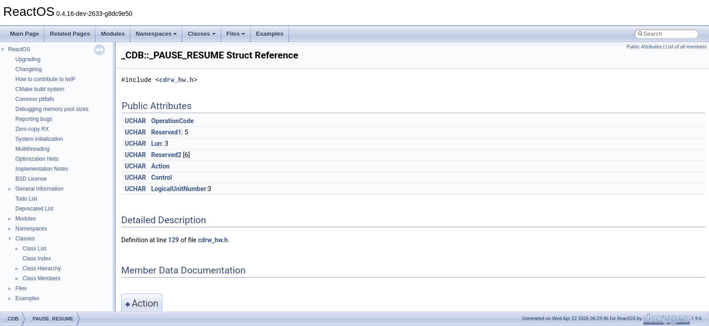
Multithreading (32, 149)
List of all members (686, 47)
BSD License (31, 179)
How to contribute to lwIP (45, 79)
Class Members (41, 278)
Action (160, 166)
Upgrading (27, 59)
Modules (113, 33)
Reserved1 (166, 132)
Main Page (24, 33)
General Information (39, 189)
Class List (34, 248)
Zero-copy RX (32, 129)
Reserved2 (166, 154)
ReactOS (19, 49)
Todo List (26, 199)
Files (236, 33)
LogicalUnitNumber (178, 188)
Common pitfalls (34, 99)
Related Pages (70, 33)
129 (173, 240)
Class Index (37, 258)
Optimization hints (36, 159)
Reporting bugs (33, 119)
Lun (156, 143)
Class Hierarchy (42, 268)
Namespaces (156, 33)
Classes (201, 33)
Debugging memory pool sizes (51, 109)
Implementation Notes (41, 169)
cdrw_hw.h (176, 80)
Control (161, 177)
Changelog (28, 69)
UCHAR (135, 121)
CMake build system (39, 89)
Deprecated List (34, 209)
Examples (270, 33)
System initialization (39, 139)
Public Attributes (644, 47)
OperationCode (172, 121)
